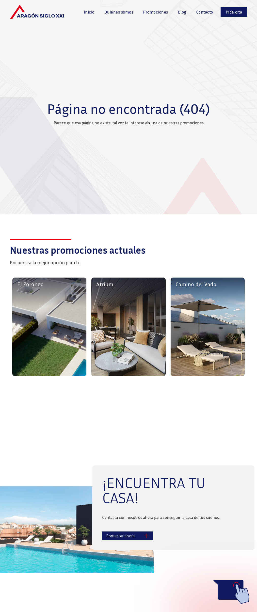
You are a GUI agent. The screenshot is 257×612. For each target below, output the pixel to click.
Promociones (155, 12)
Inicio (89, 12)
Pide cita (234, 12)
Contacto (204, 12)
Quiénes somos (118, 12)
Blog (182, 12)
